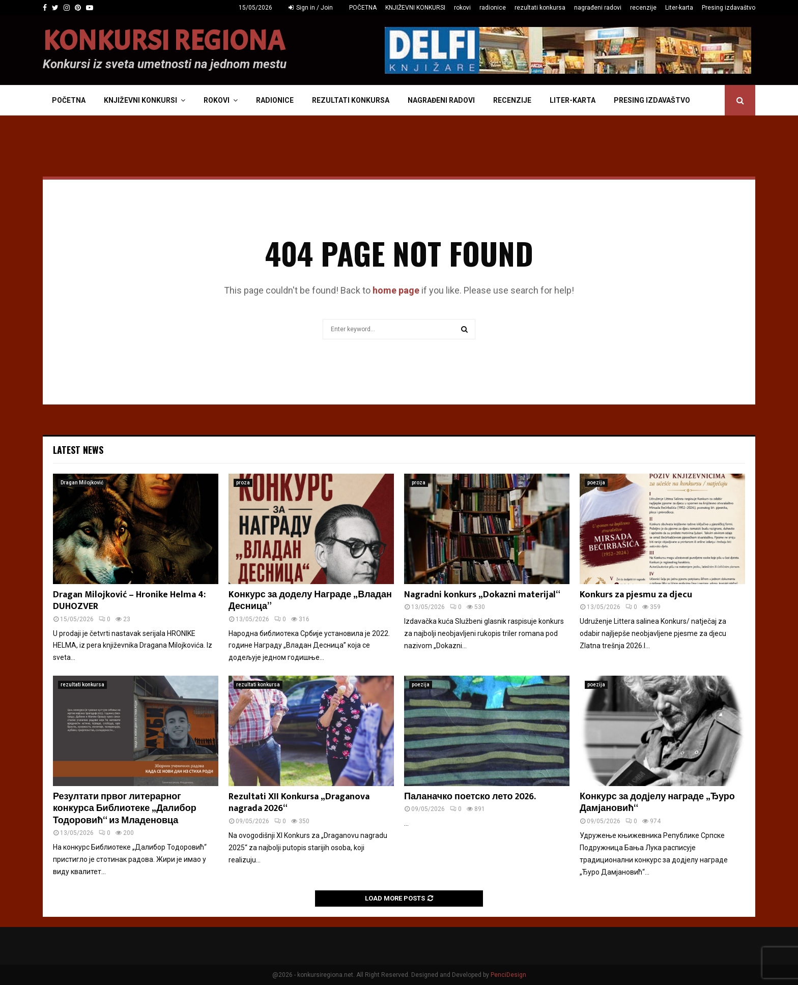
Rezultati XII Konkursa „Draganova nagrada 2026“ (299, 802)
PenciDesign (508, 974)
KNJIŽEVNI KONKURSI (415, 7)
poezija (596, 482)
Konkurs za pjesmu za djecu (636, 594)
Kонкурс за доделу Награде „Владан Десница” (310, 600)
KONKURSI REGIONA (164, 41)
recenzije (643, 7)
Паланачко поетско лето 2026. (470, 796)
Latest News (78, 449)
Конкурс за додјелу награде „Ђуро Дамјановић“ (657, 802)
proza (243, 482)
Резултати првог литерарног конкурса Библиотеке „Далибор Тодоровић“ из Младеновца (124, 808)
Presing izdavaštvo (728, 7)
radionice (492, 7)
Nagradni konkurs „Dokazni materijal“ (482, 594)
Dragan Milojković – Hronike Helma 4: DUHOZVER (129, 600)
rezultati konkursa (540, 7)
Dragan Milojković (82, 482)
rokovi (462, 7)
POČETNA (363, 7)
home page (396, 290)
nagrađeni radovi (597, 7)
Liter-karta (679, 7)
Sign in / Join (311, 7)
